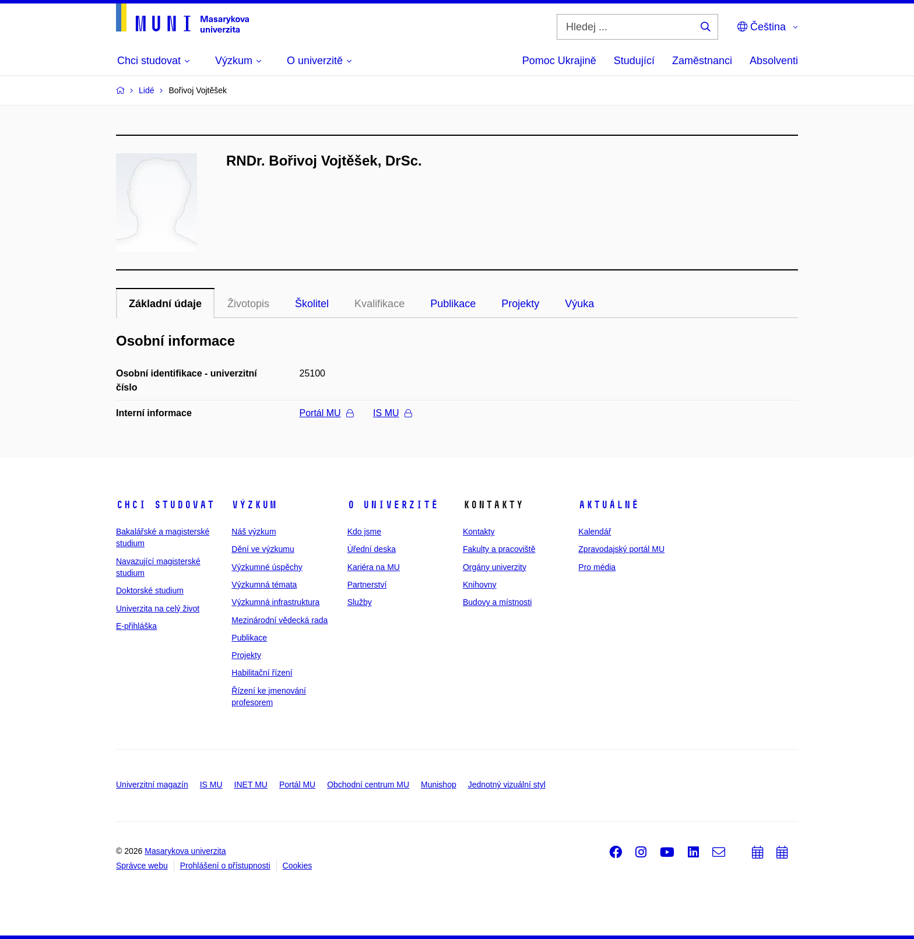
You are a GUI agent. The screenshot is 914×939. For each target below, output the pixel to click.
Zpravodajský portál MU (621, 549)
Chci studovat (165, 504)
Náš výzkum (253, 531)
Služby (359, 602)
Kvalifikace (379, 304)
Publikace (453, 304)
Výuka (579, 304)
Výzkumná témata (264, 584)
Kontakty (478, 531)
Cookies (297, 865)
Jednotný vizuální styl (507, 784)
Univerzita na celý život (157, 608)
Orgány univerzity (494, 567)
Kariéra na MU (373, 567)
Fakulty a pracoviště (499, 549)
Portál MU (326, 413)
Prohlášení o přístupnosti (225, 865)
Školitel (312, 304)
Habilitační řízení (261, 672)
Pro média (597, 567)
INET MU (251, 784)
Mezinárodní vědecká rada (279, 620)
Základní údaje (165, 304)
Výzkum (254, 504)
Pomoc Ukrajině (559, 60)
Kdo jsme (364, 531)
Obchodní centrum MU (368, 784)
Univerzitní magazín (152, 784)
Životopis (248, 304)
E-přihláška (136, 626)
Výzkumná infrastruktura (275, 602)
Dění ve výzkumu (262, 549)
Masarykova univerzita (185, 851)
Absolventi (774, 60)
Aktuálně (608, 504)
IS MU (392, 413)
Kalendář (594, 531)
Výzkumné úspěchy (266, 567)
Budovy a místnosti (497, 602)
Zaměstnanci (702, 60)
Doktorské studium (150, 590)
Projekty (520, 304)
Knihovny (480, 584)
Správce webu (142, 865)
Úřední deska (371, 549)
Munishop (438, 784)
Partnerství (367, 584)
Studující (634, 60)
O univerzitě (392, 504)
